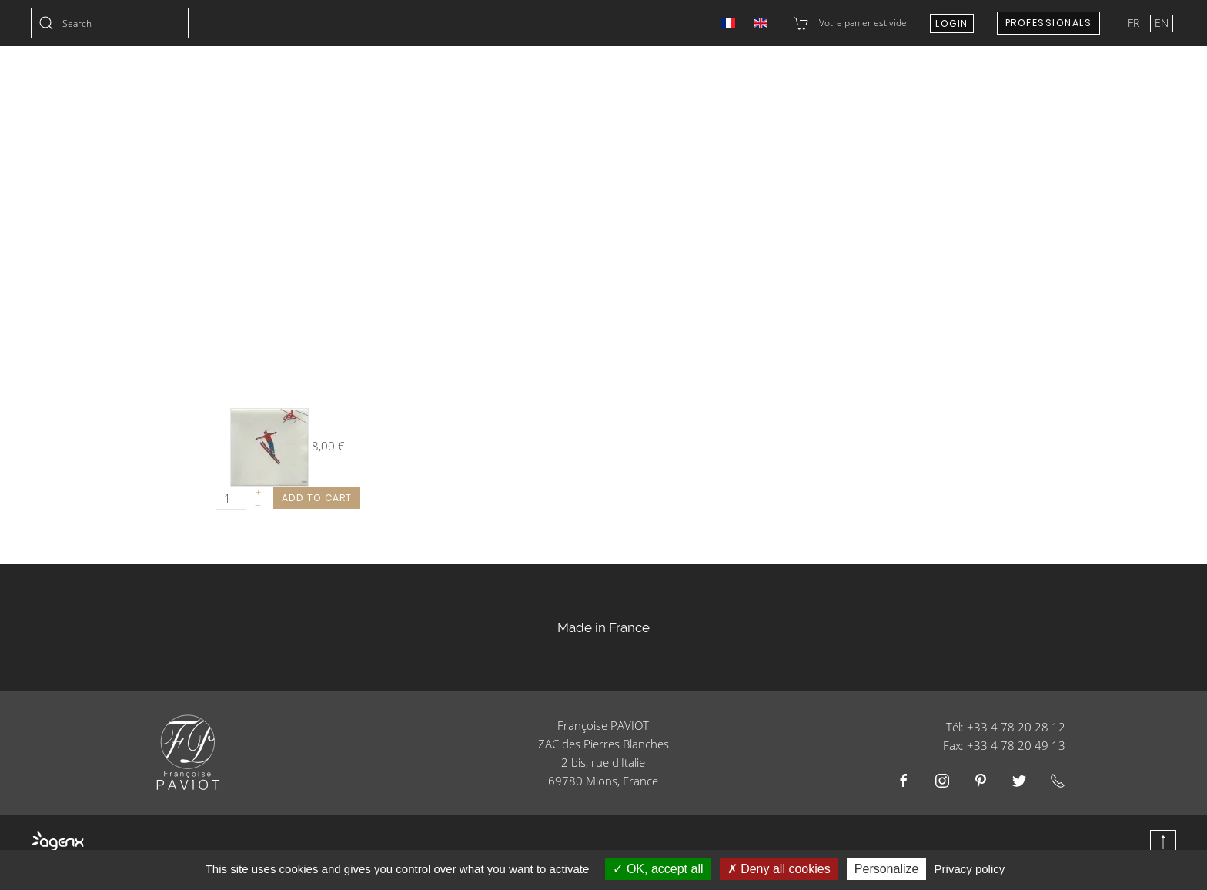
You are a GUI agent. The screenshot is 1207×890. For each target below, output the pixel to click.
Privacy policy (970, 868)
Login (951, 23)
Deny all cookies (779, 868)
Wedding (523, 84)
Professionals (1048, 22)
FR (1135, 22)
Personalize (886, 868)
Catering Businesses (730, 84)
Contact (934, 84)
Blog (1162, 84)
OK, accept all (658, 868)
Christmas (435, 84)
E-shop (1096, 84)
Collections (336, 84)
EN (1162, 22)
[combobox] (110, 23)
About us (1018, 84)
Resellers (849, 84)
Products (609, 84)
